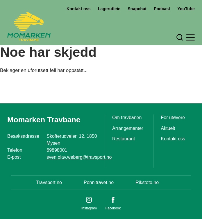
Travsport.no (49, 182)
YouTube (186, 8)
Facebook (113, 208)
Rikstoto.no (147, 182)
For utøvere (173, 117)
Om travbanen (127, 117)
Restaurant (123, 138)
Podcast (162, 8)
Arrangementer (127, 128)
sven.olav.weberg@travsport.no (79, 157)
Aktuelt (168, 128)
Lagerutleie (109, 8)
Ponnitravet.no (99, 182)
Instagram (89, 208)
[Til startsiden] (29, 26)
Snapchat (137, 8)
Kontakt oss (79, 8)
